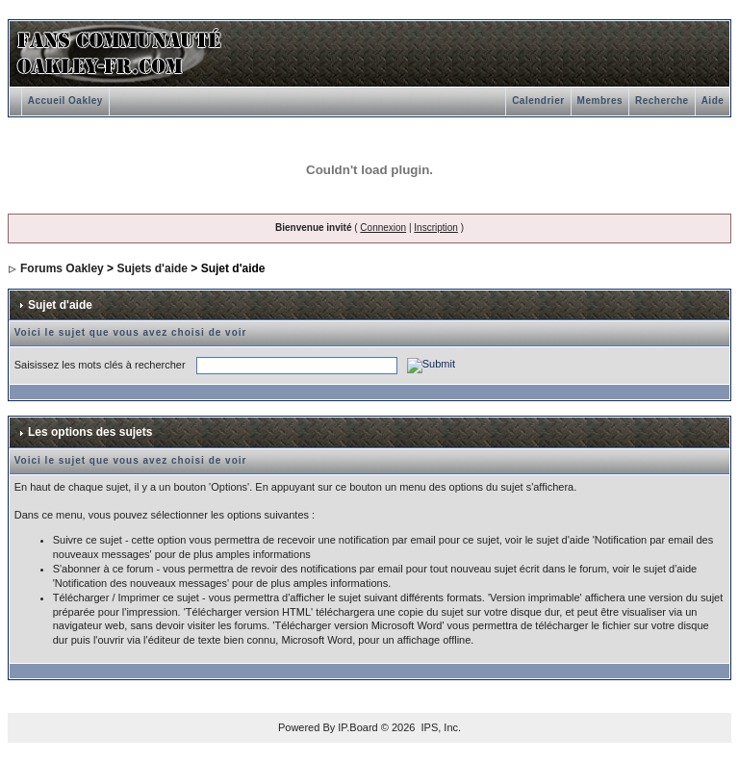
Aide (713, 100)
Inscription (436, 227)
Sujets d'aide (152, 268)
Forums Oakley (62, 268)
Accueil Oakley (65, 100)
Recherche (662, 100)
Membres (600, 100)
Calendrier (538, 100)
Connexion (383, 227)
